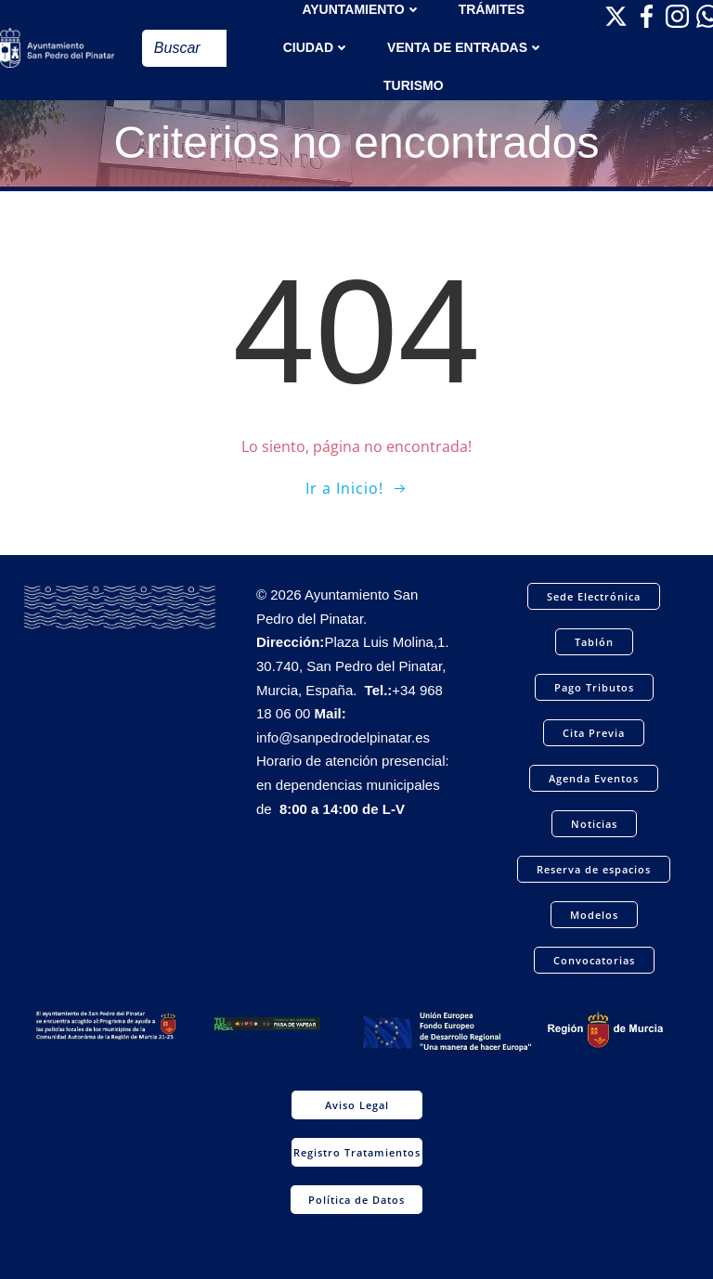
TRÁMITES (492, 9)
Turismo (413, 85)
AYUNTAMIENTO (361, 9)
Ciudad (316, 47)
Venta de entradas (465, 47)
